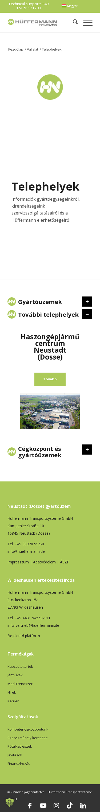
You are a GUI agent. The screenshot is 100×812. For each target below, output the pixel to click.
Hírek (11, 692)
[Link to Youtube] (43, 805)
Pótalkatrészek (19, 746)
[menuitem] (69, 5)
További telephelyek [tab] (49, 314)
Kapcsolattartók (20, 666)
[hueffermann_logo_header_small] (32, 22)
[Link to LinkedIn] (83, 805)
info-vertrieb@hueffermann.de (33, 625)
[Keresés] (72, 22)
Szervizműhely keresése (27, 737)
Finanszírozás (18, 763)
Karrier (13, 701)
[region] (50, 382)
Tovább (50, 379)
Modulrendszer (20, 683)
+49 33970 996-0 (29, 543)
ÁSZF (64, 561)
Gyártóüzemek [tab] (49, 301)
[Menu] (85, 22)
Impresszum (18, 561)
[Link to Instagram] (57, 805)
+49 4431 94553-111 (32, 617)
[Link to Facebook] (30, 805)
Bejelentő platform (23, 635)
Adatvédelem (44, 561)
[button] (9, 802)
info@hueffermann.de (26, 551)
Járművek (15, 675)
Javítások (14, 755)
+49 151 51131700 (32, 5)
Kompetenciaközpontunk (27, 729)
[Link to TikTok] (70, 805)
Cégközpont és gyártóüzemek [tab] (49, 451)
